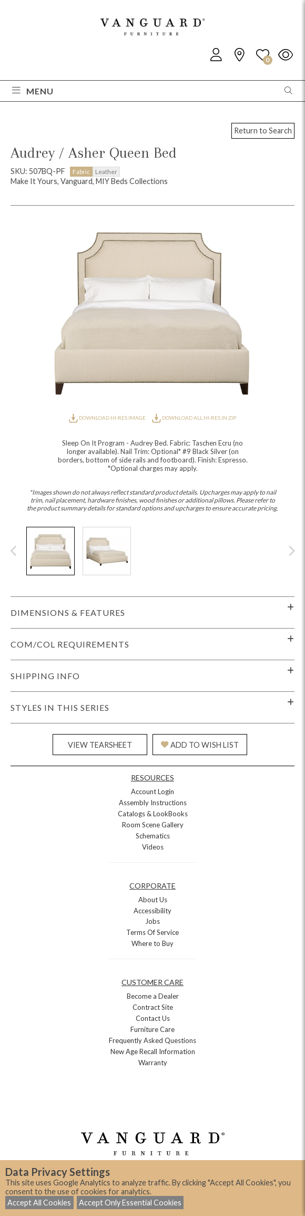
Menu (33, 91)
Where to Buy (152, 943)
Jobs (152, 921)
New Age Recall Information (152, 1051)
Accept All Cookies (39, 1202)
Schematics (153, 836)
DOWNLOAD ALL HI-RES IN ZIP (194, 417)
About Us (152, 899)
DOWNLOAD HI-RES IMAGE (108, 417)
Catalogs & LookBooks (153, 813)
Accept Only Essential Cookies (130, 1202)
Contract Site (153, 1007)
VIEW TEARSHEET (100, 744)
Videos (153, 847)
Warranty (152, 1062)
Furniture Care (152, 1029)
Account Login (152, 791)
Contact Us (153, 1018)
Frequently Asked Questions (152, 1040)
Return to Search (263, 130)
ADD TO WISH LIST (200, 744)
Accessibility (152, 910)
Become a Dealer (153, 996)
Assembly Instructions (153, 802)
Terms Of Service (152, 932)
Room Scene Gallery (153, 825)
